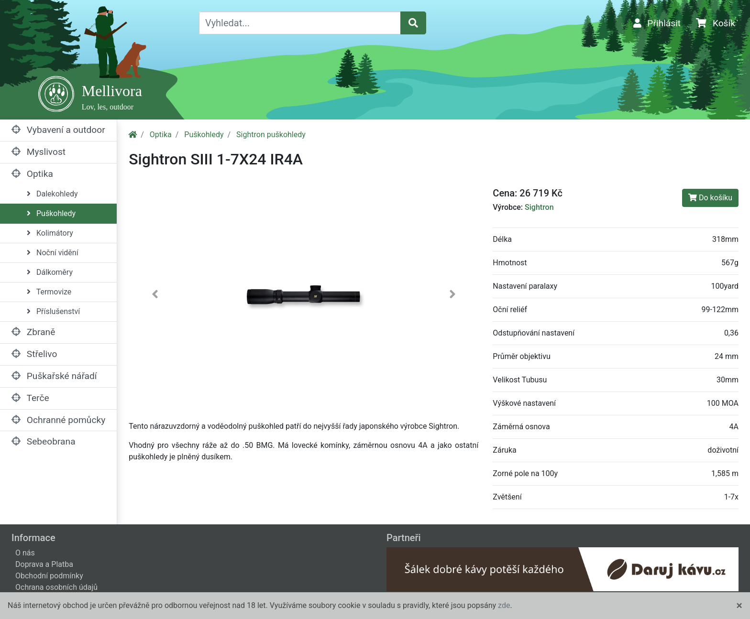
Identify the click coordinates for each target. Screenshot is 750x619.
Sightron (539, 207)
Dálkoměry (50, 272)
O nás (25, 552)
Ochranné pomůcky (58, 419)
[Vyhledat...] (300, 22)
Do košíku (710, 197)
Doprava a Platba (44, 564)
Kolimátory (50, 233)
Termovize (49, 291)
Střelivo (34, 353)
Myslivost (38, 151)
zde (504, 605)
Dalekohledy (52, 193)
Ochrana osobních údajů (56, 587)
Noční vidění (52, 252)
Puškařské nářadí (54, 375)
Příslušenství (53, 311)
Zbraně (33, 331)
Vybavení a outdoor (58, 129)
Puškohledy (51, 213)
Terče (30, 397)
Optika (32, 173)
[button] (155, 296)
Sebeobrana (43, 441)
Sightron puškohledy (271, 134)
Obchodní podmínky (49, 575)
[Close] (739, 605)
